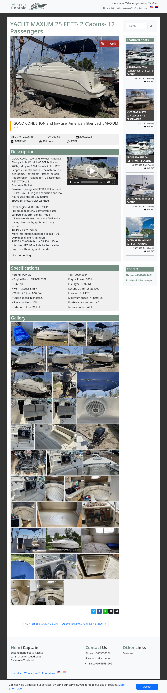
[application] (92, 171)
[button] (92, 171)
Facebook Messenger (139, 280)
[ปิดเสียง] (108, 182)
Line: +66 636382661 (101, 663)
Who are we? (124, 8)
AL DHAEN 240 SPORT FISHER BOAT (83, 623)
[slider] (89, 182)
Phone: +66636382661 (139, 275)
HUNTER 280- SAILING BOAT (41, 623)
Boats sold (129, 653)
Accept (147, 686)
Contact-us (140, 8)
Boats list (108, 8)
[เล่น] (70, 182)
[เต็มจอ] (113, 182)
